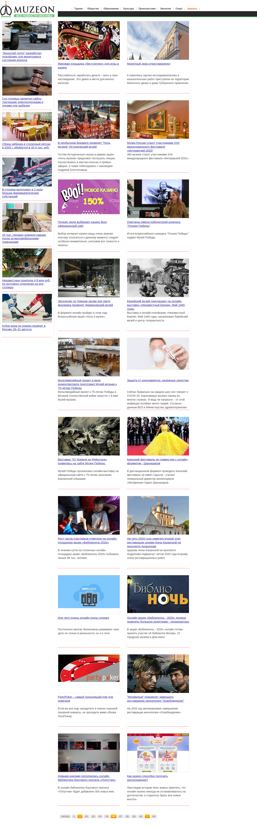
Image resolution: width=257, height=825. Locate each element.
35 (107, 816)
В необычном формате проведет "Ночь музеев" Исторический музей (84, 144)
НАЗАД (65, 816)
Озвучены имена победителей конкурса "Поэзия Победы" (153, 223)
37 (120, 816)
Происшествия (147, 8)
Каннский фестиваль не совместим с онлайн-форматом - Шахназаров (157, 461)
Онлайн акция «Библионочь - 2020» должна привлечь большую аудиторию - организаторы (158, 619)
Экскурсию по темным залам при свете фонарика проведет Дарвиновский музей (85, 303)
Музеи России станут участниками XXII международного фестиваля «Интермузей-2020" (153, 146)
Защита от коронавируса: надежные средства (158, 380)
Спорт (179, 8)
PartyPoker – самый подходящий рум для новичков (85, 698)
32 (86, 816)
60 (154, 816)
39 (134, 816)
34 (100, 816)
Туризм (78, 8)
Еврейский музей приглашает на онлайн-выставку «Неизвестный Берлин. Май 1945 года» (156, 304)
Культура (128, 8)
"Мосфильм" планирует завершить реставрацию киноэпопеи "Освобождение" (155, 698)
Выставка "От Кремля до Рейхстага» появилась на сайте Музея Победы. (82, 461)
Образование (111, 8)
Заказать (192, 8)
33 (93, 816)
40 (141, 816)
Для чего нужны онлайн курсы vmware (83, 617)
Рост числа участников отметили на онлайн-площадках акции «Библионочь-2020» (87, 540)
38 (127, 816)
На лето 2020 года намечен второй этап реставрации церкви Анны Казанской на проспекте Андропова (154, 542)
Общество (93, 8)
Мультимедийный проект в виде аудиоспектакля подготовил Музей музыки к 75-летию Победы (87, 384)
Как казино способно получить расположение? (147, 777)
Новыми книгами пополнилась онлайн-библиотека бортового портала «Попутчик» (87, 777)
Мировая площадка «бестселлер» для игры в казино (88, 65)
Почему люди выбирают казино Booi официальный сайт (82, 223)
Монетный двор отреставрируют (148, 63)
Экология (165, 8)
